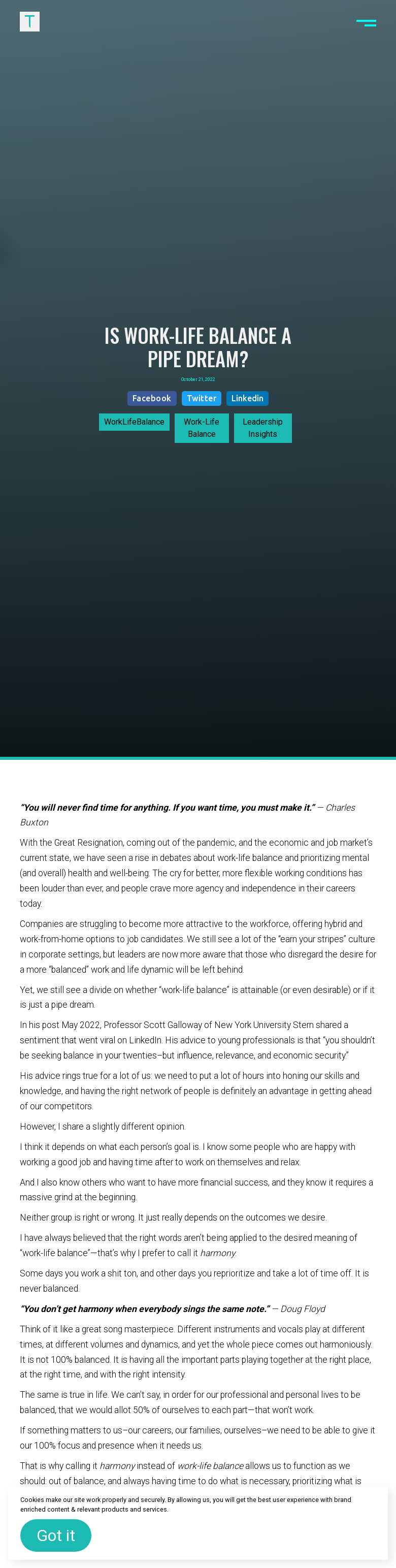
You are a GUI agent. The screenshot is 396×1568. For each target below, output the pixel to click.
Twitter (202, 398)
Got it (56, 1535)
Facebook (152, 398)
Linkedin (247, 398)
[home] (30, 21)
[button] (366, 21)
